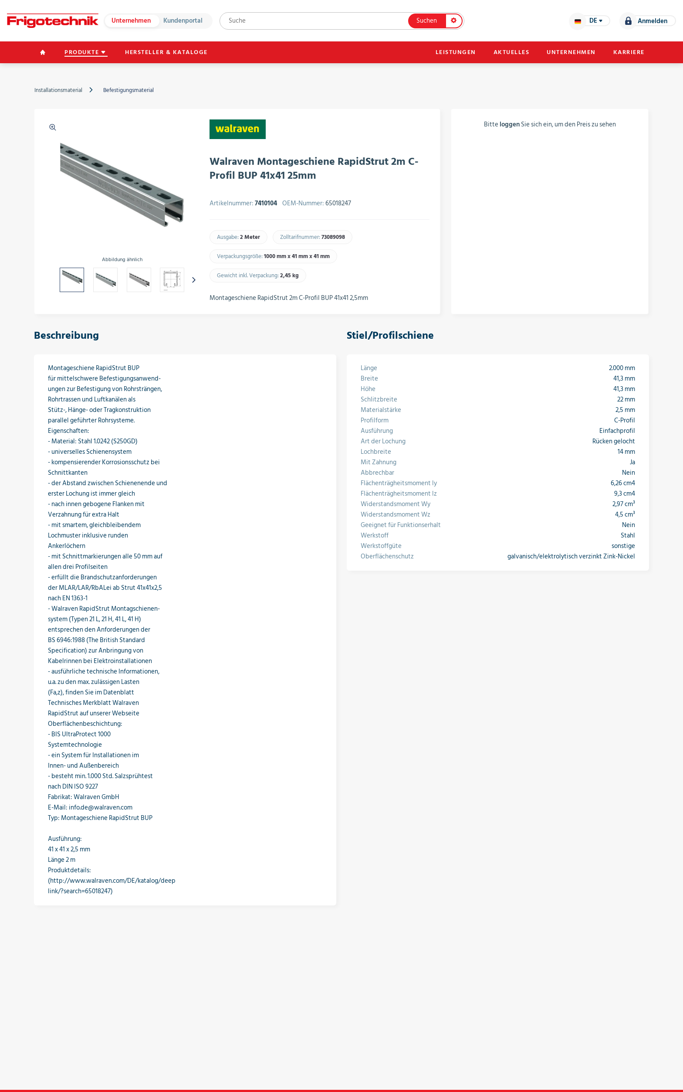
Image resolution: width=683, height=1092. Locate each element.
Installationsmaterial (58, 90)
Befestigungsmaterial (128, 90)
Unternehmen (131, 20)
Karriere (629, 52)
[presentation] (194, 280)
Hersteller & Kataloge (166, 52)
